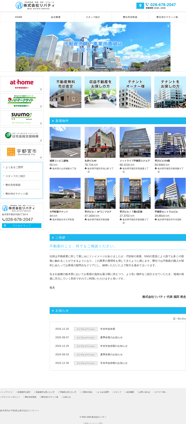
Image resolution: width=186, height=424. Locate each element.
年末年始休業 (107, 329)
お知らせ (67, 395)
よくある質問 (103, 390)
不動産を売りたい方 (68, 390)
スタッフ (117, 390)
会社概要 (56, 17)
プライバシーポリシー (10, 395)
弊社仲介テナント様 (167, 17)
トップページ (7, 390)
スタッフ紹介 (93, 17)
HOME (18, 17)
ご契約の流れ (87, 390)
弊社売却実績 (130, 17)
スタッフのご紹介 (15, 176)
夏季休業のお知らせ (111, 337)
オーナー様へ (160, 390)
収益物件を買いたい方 (45, 390)
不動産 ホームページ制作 (93, 421)
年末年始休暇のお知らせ (114, 346)
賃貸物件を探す (24, 390)
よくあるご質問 (14, 167)
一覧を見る (181, 318)
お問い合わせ (144, 390)
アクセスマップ (140, 6)
